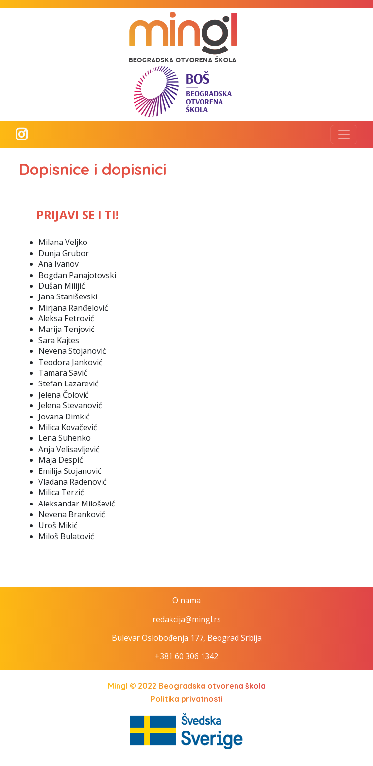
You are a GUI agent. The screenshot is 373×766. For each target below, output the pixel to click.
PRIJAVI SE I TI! (77, 215)
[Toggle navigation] (343, 134)
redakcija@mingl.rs (187, 619)
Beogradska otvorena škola (212, 686)
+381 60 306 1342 (186, 656)
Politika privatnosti (187, 699)
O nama (186, 600)
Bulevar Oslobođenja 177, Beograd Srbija (187, 637)
